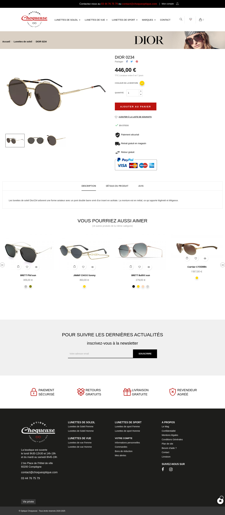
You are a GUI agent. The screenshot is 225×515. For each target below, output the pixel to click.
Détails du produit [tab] (117, 185)
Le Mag (165, 426)
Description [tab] (89, 185)
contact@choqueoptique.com (139, 4)
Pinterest (137, 61)
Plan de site (167, 443)
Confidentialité (169, 431)
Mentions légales (170, 435)
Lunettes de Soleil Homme (81, 431)
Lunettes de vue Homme (80, 447)
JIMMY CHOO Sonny (84, 275)
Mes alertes (120, 455)
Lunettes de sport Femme (127, 426)
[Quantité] (133, 92)
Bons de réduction (123, 451)
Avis (140, 185)
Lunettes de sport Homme (127, 431)
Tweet (131, 61)
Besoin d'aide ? (169, 448)
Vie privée (28, 501)
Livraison (166, 456)
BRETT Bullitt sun (140, 275)
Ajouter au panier (135, 106)
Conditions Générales (172, 439)
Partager (127, 61)
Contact (165, 452)
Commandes (121, 447)
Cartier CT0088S (197, 266)
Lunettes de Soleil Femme (80, 426)
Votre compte (123, 438)
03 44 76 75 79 (109, 4)
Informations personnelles (127, 442)
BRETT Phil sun (28, 275)
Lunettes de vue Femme (80, 442)
